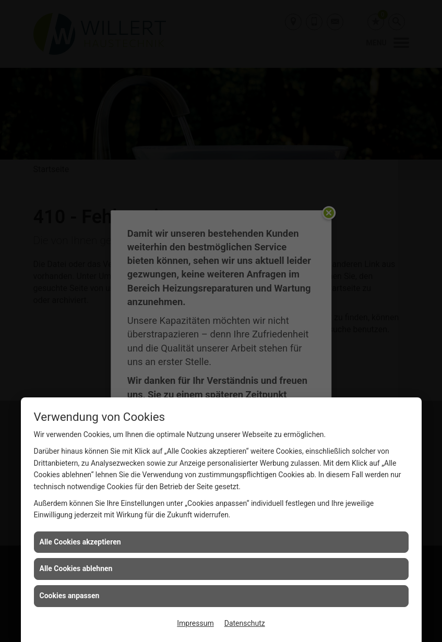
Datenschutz (244, 623)
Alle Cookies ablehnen (76, 568)
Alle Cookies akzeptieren (80, 542)
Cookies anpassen (70, 595)
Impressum (195, 623)
